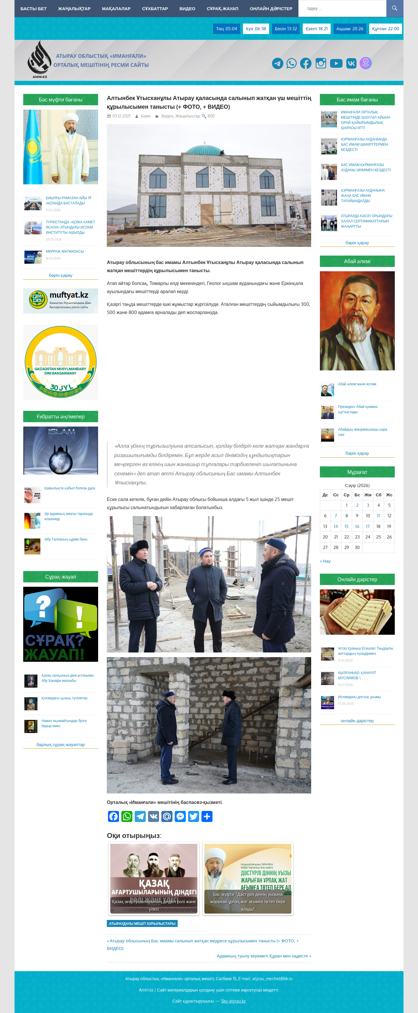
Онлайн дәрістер (271, 8)
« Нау (325, 561)
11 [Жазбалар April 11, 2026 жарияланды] (378, 515)
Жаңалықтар (74, 8)
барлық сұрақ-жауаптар (61, 744)
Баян (146, 115)
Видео (187, 8)
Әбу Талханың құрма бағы (65, 539)
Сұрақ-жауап (222, 8)
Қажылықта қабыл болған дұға (69, 488)
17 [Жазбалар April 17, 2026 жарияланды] (368, 526)
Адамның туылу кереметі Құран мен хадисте (262, 956)
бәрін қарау (61, 275)
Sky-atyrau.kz (233, 1000)
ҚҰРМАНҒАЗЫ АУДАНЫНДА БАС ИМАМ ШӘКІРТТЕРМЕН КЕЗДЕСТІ (364, 144)
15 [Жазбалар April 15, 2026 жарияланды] (347, 526)
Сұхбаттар (155, 8)
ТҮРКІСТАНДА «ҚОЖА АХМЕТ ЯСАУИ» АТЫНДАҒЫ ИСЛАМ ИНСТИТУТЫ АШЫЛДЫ (70, 227)
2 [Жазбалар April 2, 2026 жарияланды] (357, 505)
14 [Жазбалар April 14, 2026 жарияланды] (336, 526)
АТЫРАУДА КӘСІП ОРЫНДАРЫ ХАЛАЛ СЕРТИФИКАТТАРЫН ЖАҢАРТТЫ (366, 221)
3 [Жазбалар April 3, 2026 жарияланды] (368, 505)
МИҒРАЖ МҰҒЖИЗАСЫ (65, 251)
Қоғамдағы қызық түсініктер (64, 698)
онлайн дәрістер (357, 720)
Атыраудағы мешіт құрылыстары (142, 923)
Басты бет (34, 8)
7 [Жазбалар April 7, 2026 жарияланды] (336, 515)
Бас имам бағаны (357, 99)
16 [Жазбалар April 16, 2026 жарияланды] (357, 526)
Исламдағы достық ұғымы (359, 697)
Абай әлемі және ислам (357, 384)
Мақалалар (116, 8)
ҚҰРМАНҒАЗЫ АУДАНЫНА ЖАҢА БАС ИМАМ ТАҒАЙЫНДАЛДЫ (363, 195)
